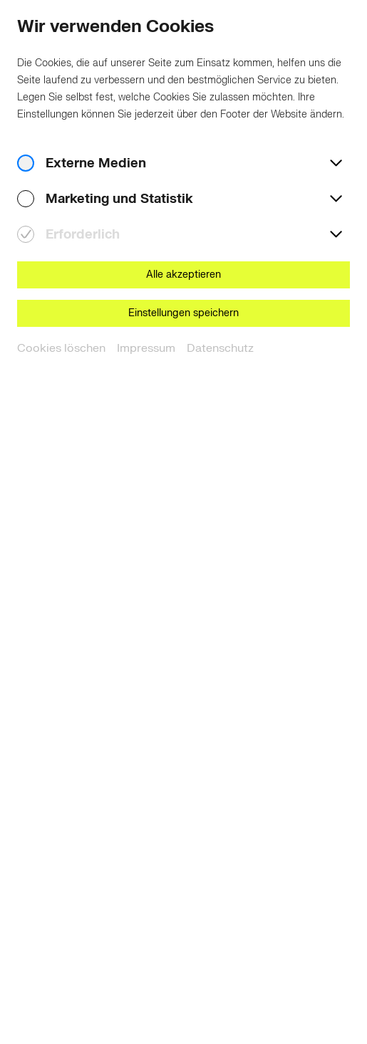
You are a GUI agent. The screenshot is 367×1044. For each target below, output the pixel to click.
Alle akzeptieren (183, 274)
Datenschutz (220, 348)
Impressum (146, 348)
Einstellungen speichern (183, 313)
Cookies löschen (61, 348)
